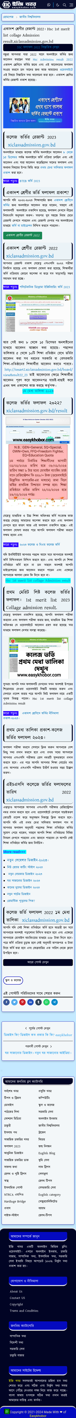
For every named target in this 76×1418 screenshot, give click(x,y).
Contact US (17, 1298)
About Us (16, 1291)
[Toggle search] (64, 5)
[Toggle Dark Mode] (57, 5)
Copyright (16, 1304)
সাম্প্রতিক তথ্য (18, 1336)
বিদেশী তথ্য (16, 1342)
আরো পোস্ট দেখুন (38, 962)
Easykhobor (38, 1416)
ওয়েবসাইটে (66, 70)
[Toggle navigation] (71, 5)
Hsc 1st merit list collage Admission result (38, 580)
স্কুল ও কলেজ (13, 980)
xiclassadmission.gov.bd (31, 145)
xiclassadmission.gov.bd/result (36, 410)
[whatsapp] (49, 5)
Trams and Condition (24, 1311)
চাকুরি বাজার (17, 1355)
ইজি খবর (15, 1381)
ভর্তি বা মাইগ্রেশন (22, 226)
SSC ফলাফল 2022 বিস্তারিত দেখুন (38, 47)
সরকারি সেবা (17, 1349)
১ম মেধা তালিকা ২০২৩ (38, 391)
